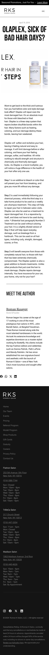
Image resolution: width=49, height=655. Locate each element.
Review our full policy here (13, 643)
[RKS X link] (16, 610)
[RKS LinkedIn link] (21, 610)
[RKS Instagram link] (4, 610)
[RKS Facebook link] (10, 610)
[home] (9, 11)
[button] (42, 11)
